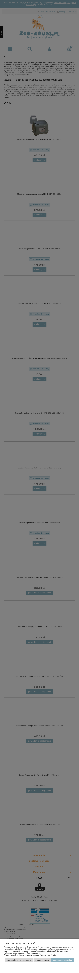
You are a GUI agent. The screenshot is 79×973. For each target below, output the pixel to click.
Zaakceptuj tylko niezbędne (19, 960)
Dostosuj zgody (42, 960)
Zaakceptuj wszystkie (62, 960)
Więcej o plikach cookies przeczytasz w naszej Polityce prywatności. (30, 955)
